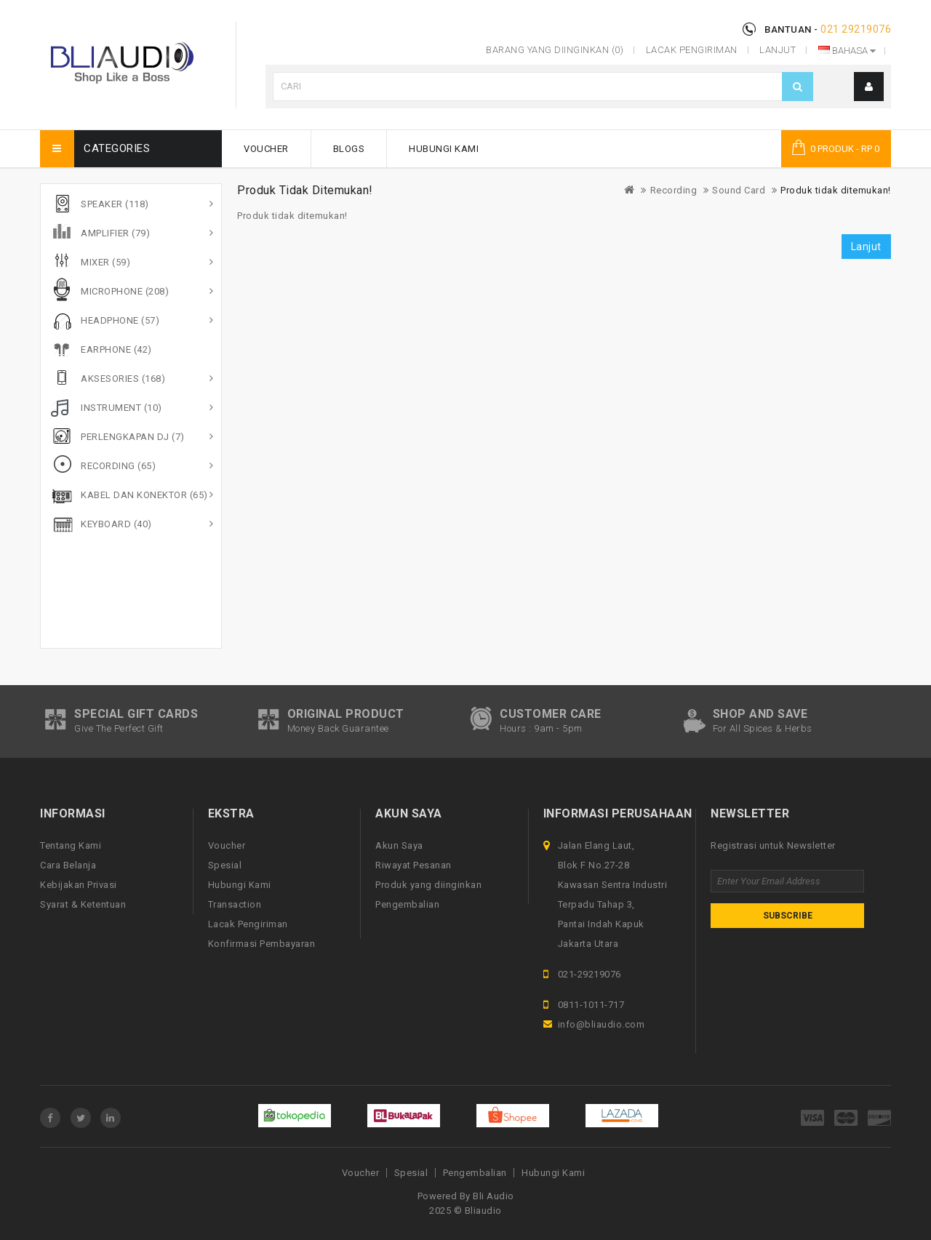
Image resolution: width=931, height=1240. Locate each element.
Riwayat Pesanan (413, 865)
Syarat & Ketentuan (83, 904)
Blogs (349, 148)
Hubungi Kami (444, 148)
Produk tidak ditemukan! (835, 190)
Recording (674, 190)
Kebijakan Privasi (78, 884)
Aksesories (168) (123, 378)
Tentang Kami (70, 845)
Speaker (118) (115, 204)
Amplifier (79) (115, 233)
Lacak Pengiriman (248, 924)
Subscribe (787, 916)
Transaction (235, 904)
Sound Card (738, 190)
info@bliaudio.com (601, 1024)
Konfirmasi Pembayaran (262, 943)
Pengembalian (407, 904)
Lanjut (866, 246)
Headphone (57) (120, 320)
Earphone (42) (116, 349)
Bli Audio (493, 1196)
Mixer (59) (105, 262)
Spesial (225, 865)
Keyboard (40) (116, 524)
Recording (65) (118, 465)
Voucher (266, 148)
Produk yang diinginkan (428, 884)
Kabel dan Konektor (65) (144, 494)
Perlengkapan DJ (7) (133, 436)
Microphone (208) (125, 291)
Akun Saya (399, 845)
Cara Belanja (68, 865)
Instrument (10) (121, 407)
